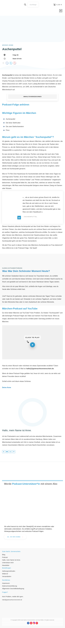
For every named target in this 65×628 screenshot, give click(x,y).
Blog (3, 554)
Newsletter (5, 565)
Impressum (6, 583)
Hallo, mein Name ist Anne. (11, 560)
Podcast (5, 557)
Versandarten (6, 576)
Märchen (35, 75)
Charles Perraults (8, 81)
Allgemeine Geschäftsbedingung (13, 588)
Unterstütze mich (8, 562)
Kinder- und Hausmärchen (11, 78)
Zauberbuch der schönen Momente (41, 302)
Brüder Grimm (29, 78)
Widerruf (5, 574)
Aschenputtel (12, 49)
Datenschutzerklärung (9, 586)
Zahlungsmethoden (8, 571)
